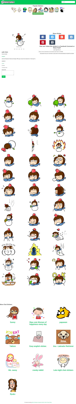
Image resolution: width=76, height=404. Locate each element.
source (3, 63)
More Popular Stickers (38, 13)
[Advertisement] (35, 24)
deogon (3, 56)
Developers (36, 402)
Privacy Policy (49, 402)
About (33, 402)
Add (3, 76)
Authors (43, 402)
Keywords (40, 402)
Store (46, 402)
